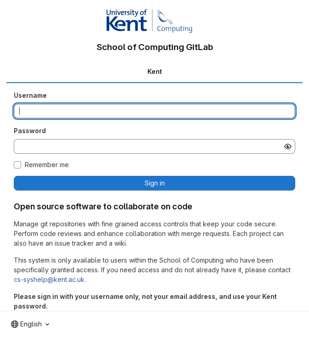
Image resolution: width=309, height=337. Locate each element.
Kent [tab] (154, 71)
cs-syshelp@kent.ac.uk (49, 279)
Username (30, 95)
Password (30, 131)
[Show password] (288, 146)
